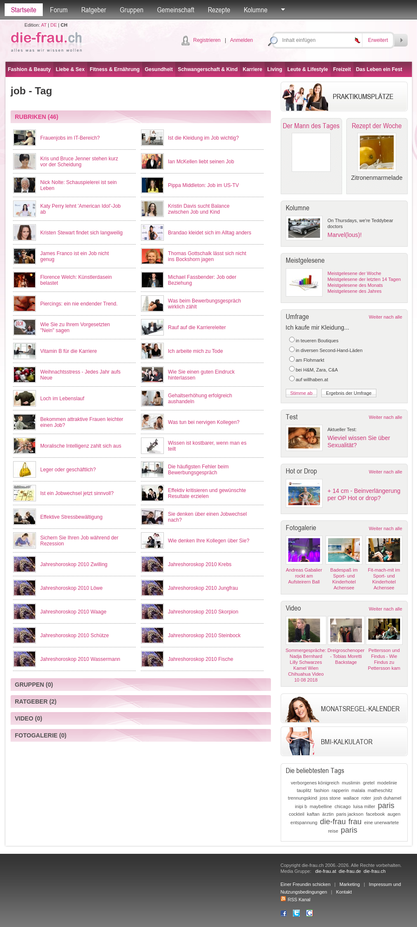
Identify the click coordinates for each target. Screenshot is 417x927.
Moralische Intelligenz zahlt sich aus (80, 446)
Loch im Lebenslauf (62, 399)
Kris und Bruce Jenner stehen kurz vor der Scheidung (79, 162)
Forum (59, 10)
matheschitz (379, 790)
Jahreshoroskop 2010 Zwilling (74, 564)
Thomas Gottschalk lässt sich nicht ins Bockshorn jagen (207, 256)
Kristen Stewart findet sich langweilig (81, 233)
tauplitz (304, 790)
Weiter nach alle (385, 316)
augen (393, 814)
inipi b (301, 806)
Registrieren (207, 40)
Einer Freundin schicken (306, 884)
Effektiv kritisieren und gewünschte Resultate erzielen (207, 493)
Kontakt (344, 891)
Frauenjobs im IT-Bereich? (70, 138)
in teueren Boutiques (317, 340)
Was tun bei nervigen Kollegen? (204, 422)
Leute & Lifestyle (307, 69)
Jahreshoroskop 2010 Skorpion (203, 612)
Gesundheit (159, 69)
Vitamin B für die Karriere (68, 351)
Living (274, 69)
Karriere (252, 69)
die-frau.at (325, 871)
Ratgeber (93, 10)
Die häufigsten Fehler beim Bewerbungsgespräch (198, 470)
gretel (369, 782)
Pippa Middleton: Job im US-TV (203, 185)
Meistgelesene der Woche (354, 273)
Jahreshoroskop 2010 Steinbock (204, 635)
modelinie (387, 782)
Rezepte (219, 10)
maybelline (321, 806)
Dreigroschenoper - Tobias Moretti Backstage (346, 656)
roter (366, 797)
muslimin (351, 782)
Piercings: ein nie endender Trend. (79, 304)
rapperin (339, 790)
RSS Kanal (296, 899)
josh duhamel (387, 797)
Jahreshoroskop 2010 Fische (200, 659)
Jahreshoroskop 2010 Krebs (200, 564)
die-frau (333, 821)
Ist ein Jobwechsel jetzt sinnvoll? (76, 493)
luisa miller (364, 806)
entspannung (304, 822)
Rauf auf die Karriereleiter (197, 327)
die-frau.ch (375, 871)
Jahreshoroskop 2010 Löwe (71, 588)
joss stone (330, 797)
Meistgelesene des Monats (355, 285)
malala (358, 790)
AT (44, 25)
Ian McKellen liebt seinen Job (201, 162)
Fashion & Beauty (29, 69)
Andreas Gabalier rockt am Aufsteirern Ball (304, 575)
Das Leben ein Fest (379, 69)
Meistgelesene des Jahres (355, 291)
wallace (351, 797)
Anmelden (241, 40)
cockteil (296, 814)
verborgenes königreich (315, 782)
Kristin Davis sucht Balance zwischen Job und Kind (198, 209)
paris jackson (349, 814)
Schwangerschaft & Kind (207, 69)
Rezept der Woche (377, 125)
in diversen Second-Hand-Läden (329, 350)
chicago (342, 806)
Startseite (23, 10)
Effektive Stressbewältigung (71, 517)
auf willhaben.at (312, 379)
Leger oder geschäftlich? (68, 470)
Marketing (350, 884)
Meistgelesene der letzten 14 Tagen (364, 279)
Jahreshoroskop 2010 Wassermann (80, 659)
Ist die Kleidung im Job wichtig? (203, 138)
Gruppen (132, 10)
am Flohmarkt (310, 360)
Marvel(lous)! (345, 234)
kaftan (313, 814)
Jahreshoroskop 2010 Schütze (74, 635)
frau (355, 821)
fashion (321, 790)
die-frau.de (350, 871)
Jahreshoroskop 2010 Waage (73, 612)
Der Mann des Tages (311, 125)
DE (53, 25)
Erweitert (378, 40)
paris (386, 805)
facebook (375, 814)
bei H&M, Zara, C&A (317, 369)
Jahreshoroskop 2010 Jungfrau (203, 588)
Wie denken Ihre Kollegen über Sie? (208, 541)
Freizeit (342, 69)
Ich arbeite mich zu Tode (195, 351)
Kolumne (256, 10)
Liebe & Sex (70, 69)
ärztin (328, 814)
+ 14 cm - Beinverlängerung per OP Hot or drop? (364, 494)
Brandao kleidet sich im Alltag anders (209, 233)
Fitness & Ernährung (115, 69)
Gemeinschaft (175, 10)
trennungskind (302, 797)
